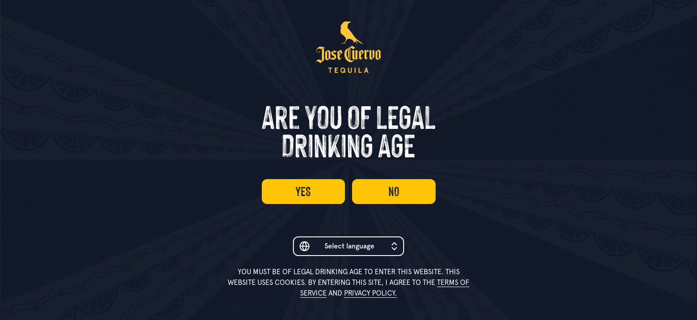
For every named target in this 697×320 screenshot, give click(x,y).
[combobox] (348, 246)
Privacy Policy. (370, 293)
